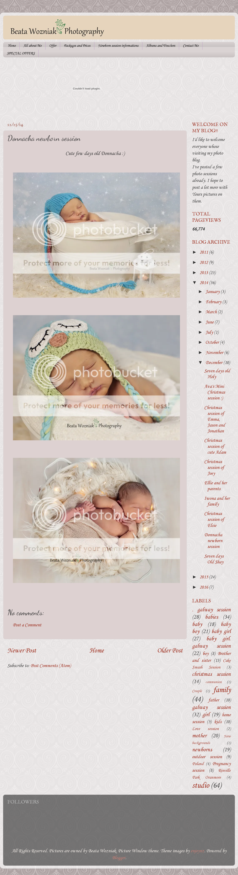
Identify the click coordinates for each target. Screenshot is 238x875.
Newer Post (21, 651)
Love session (205, 728)
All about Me (32, 46)
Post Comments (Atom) (50, 666)
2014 (204, 283)
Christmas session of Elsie (214, 519)
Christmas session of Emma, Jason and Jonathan (214, 419)
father (213, 700)
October (212, 342)
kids (218, 722)
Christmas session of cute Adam (215, 446)
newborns (202, 750)
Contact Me (191, 46)
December (214, 362)
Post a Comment (27, 625)
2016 (204, 587)
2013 (204, 273)
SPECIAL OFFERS (21, 53)
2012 (204, 262)
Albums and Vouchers (160, 46)
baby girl (221, 631)
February (213, 302)
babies (211, 617)
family (222, 690)
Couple (197, 691)
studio (200, 785)
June (210, 322)
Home (12, 46)
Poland (198, 764)
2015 (204, 577)
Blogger (118, 858)
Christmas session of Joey (214, 467)
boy (206, 653)
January (213, 292)
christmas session (211, 674)
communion (213, 682)
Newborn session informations (118, 46)
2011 (204, 252)
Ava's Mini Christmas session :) (214, 392)
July (209, 332)
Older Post (170, 651)
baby (197, 624)
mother (199, 736)
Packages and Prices (77, 46)
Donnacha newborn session (213, 541)
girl (205, 715)
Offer (52, 46)
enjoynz (197, 851)
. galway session (211, 610)
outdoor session (207, 757)
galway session (211, 707)
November (214, 352)
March (211, 312)
